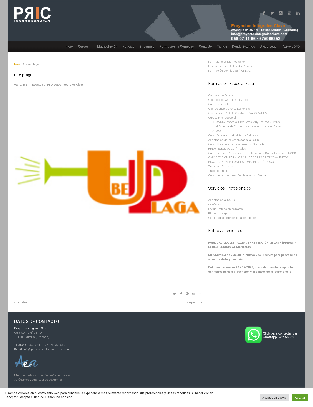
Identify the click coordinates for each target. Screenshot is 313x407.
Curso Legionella (219, 104)
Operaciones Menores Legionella (229, 108)
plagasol (192, 302)
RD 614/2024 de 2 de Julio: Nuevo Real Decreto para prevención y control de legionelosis (252, 257)
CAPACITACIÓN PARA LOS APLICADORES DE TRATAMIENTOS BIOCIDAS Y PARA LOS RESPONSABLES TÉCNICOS (248, 159)
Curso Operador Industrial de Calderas (233, 135)
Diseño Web (215, 204)
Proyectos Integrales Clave (65, 84)
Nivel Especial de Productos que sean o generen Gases (247, 126)
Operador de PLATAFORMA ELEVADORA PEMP (239, 113)
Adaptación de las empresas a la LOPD (233, 139)
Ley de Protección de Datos (225, 208)
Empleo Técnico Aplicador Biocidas (231, 66)
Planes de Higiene (219, 213)
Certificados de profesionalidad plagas (233, 217)
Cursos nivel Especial (222, 117)
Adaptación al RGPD (221, 200)
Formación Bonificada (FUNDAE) (230, 70)
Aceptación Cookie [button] (274, 397)
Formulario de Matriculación (227, 61)
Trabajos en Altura (220, 170)
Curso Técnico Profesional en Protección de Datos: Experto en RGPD (252, 153)
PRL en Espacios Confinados (227, 148)
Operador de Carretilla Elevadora (229, 99)
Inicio (17, 64)
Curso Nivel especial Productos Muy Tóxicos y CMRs (246, 122)
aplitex (22, 302)
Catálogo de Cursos (221, 95)
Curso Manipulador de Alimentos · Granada (236, 144)
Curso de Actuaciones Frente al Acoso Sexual (237, 175)
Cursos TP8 (219, 131)
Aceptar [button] (300, 397)
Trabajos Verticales (220, 166)
